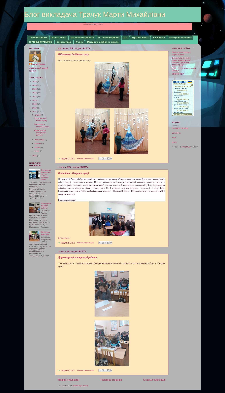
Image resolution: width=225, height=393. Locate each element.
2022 (34, 93)
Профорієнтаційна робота (46, 205)
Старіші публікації (154, 379)
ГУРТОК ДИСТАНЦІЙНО (40, 42)
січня (37, 151)
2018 (34, 108)
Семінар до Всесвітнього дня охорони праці (46, 174)
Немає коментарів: (86, 158)
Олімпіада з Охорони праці (73, 173)
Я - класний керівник (108, 38)
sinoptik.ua (186, 147)
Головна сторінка (38, 38)
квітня (37, 147)
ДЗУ (125, 38)
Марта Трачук (38, 64)
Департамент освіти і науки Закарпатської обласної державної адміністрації (181, 61)
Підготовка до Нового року (73, 54)
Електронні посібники (180, 38)
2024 (34, 85)
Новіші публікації (68, 379)
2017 (34, 112)
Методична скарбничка (82, 38)
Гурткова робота (140, 38)
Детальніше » (64, 238)
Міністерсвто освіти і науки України (181, 53)
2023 (34, 89)
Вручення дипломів (45, 233)
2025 (34, 81)
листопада (40, 140)
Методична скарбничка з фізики (103, 42)
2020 (34, 100)
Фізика (79, 42)
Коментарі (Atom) (80, 386)
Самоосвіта (159, 38)
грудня (38, 115)
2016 (34, 156)
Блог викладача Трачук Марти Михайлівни (94, 14)
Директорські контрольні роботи (77, 257)
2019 (34, 104)
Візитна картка (59, 38)
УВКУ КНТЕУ (178, 74)
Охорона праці (64, 42)
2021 (34, 96)
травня (38, 143)
